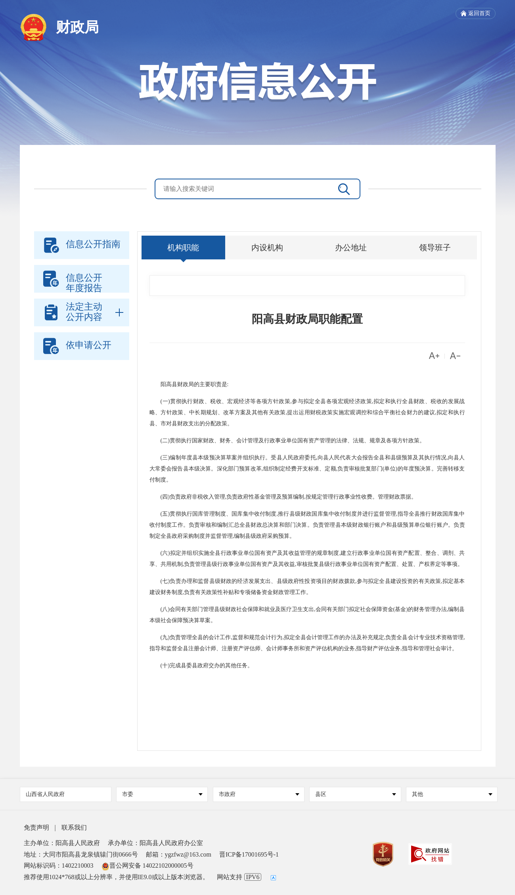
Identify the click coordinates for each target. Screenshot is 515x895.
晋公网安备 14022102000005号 (147, 865)
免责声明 (36, 827)
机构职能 (183, 247)
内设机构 (267, 247)
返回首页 (475, 13)
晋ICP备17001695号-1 (249, 854)
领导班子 (435, 247)
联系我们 (74, 827)
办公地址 (351, 247)
